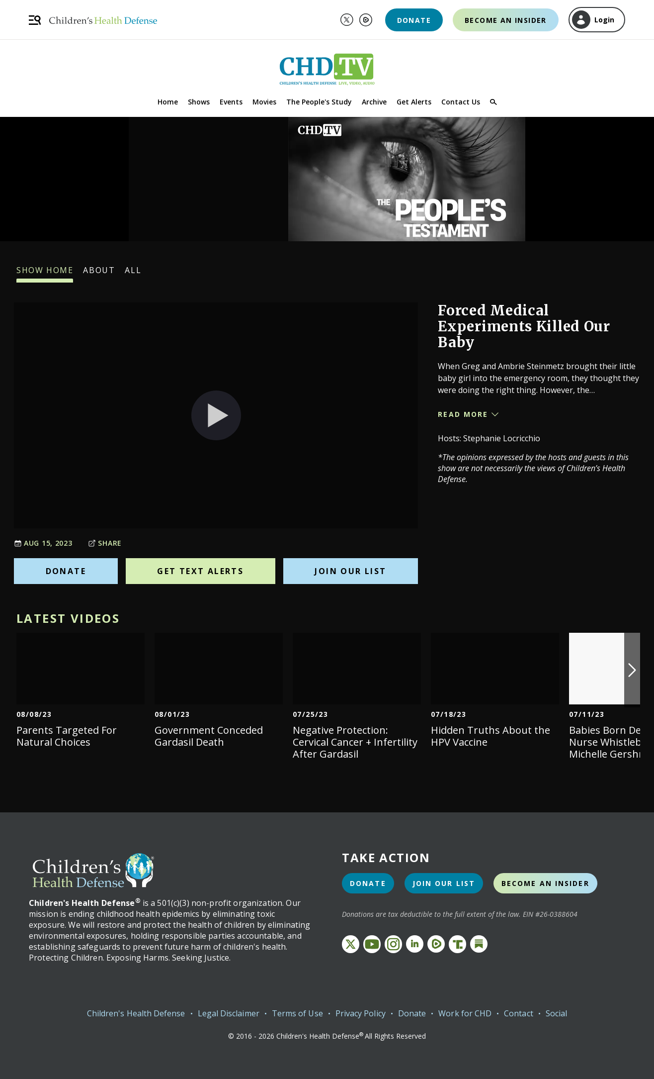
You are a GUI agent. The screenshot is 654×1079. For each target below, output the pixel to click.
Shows (199, 101)
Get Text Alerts (200, 571)
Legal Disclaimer (228, 1013)
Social (556, 1013)
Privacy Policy (360, 1013)
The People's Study (319, 101)
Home (168, 101)
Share (105, 543)
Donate (414, 20)
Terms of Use (297, 1013)
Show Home (44, 274)
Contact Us (460, 101)
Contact (518, 1013)
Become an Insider (506, 20)
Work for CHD (464, 1013)
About (99, 274)
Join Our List (350, 571)
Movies (264, 101)
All (133, 274)
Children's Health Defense (136, 1013)
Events (231, 101)
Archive (374, 101)
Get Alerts (414, 101)
